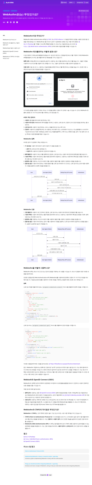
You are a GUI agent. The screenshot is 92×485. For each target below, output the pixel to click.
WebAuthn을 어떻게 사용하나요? (11, 48)
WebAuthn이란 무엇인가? (9, 39)
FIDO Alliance (59, 39)
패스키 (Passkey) (28, 44)
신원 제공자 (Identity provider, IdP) (74, 398)
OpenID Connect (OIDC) (48, 396)
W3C (50, 39)
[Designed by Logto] (82, 2)
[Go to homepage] (8, 2)
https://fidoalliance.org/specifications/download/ (65, 367)
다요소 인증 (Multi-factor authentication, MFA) (37, 46)
